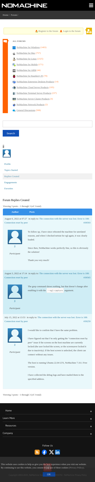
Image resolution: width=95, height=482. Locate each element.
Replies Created (11, 176)
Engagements (10, 182)
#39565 (87, 277)
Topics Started (11, 170)
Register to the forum (48, 31)
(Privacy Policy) (76, 467)
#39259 (87, 321)
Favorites (8, 188)
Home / (7, 15)
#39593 (87, 222)
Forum (14, 15)
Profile (7, 164)
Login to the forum (72, 31)
